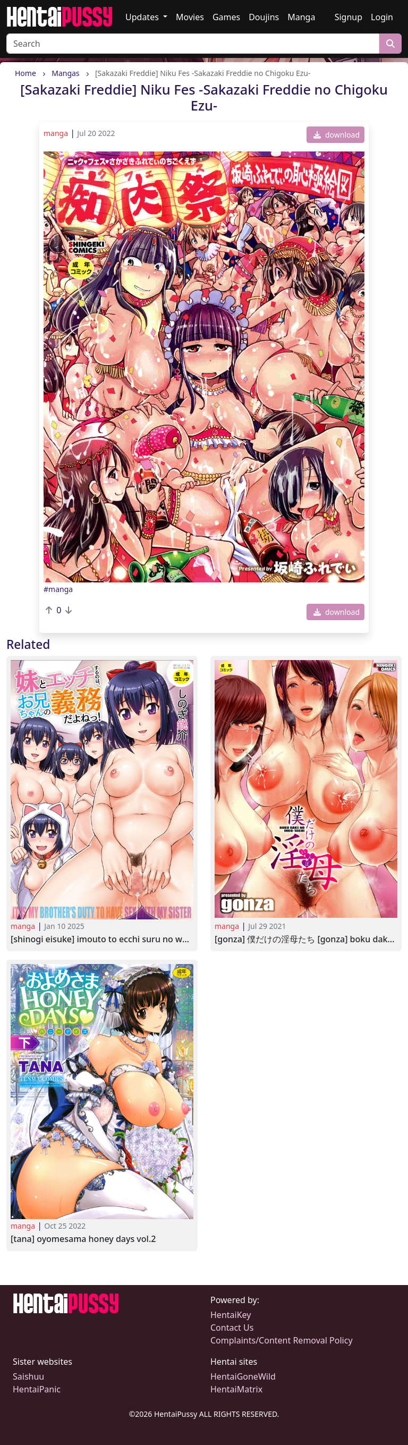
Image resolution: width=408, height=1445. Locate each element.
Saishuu (28, 1376)
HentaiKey (230, 1315)
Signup (348, 17)
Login (382, 17)
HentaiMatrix (236, 1389)
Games (226, 17)
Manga (301, 17)
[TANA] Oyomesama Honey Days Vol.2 (83, 1239)
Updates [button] (143, 17)
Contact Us (231, 1327)
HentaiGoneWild (243, 1376)
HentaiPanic (37, 1389)
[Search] (192, 43)
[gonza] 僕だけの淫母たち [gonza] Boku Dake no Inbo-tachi (306, 939)
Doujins (264, 17)
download (336, 135)
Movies (190, 17)
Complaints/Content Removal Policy (281, 1340)
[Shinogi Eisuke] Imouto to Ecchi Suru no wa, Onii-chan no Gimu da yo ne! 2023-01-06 (102, 939)
